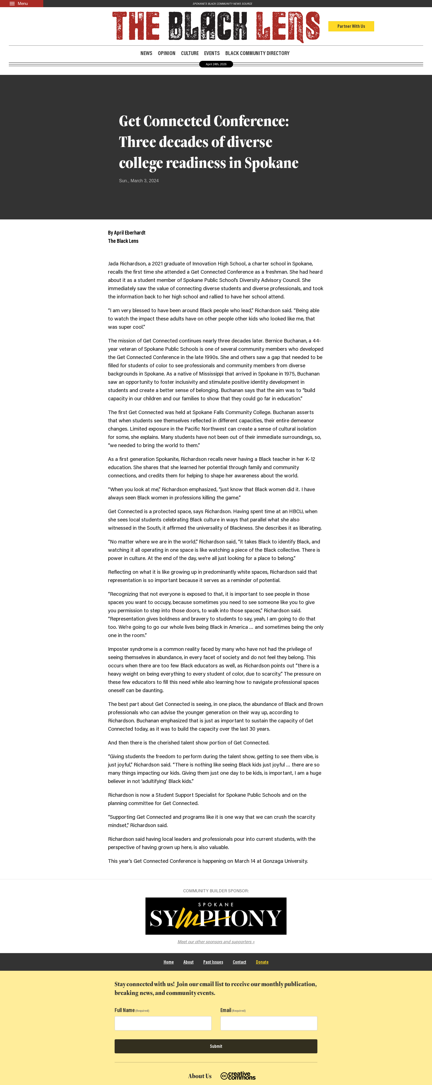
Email (225, 1009)
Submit (216, 1046)
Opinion (166, 53)
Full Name (125, 1009)
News (146, 53)
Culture (190, 53)
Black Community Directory (257, 53)
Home (169, 962)
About (188, 962)
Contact (239, 962)
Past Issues (213, 962)
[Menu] (21, 3)
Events (212, 53)
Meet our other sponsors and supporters (214, 941)
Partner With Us (351, 26)
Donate (262, 962)
